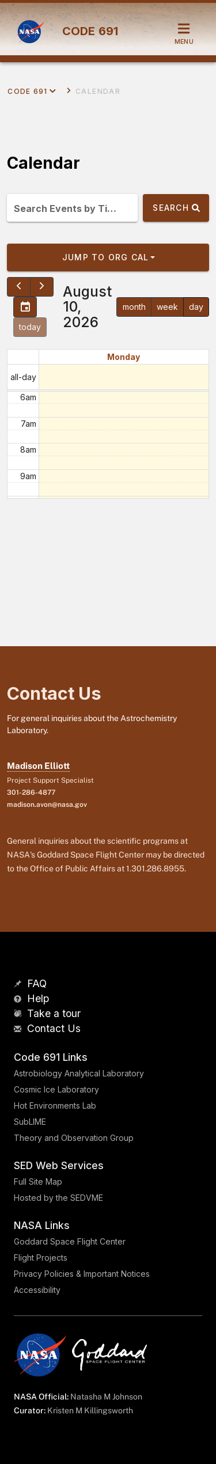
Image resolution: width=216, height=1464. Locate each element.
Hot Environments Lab (55, 1105)
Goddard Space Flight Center (70, 1241)
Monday (123, 357)
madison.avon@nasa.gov (47, 805)
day (196, 307)
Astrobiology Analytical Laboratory (79, 1073)
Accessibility (37, 1290)
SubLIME (30, 1122)
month (134, 307)
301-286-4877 (31, 792)
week (167, 307)
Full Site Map (38, 1181)
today (30, 327)
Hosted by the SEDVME (58, 1198)
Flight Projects (40, 1257)
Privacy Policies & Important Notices (82, 1274)
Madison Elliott (38, 766)
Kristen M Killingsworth (90, 1410)
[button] (108, 257)
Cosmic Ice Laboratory (56, 1089)
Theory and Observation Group (74, 1138)
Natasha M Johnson (106, 1396)
